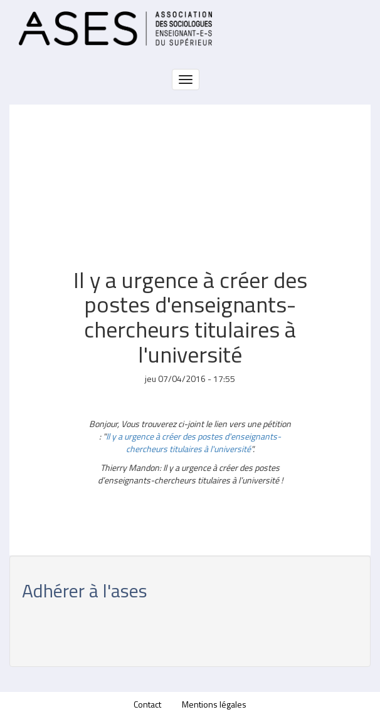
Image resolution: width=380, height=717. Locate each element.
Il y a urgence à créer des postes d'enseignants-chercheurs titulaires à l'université (193, 442)
